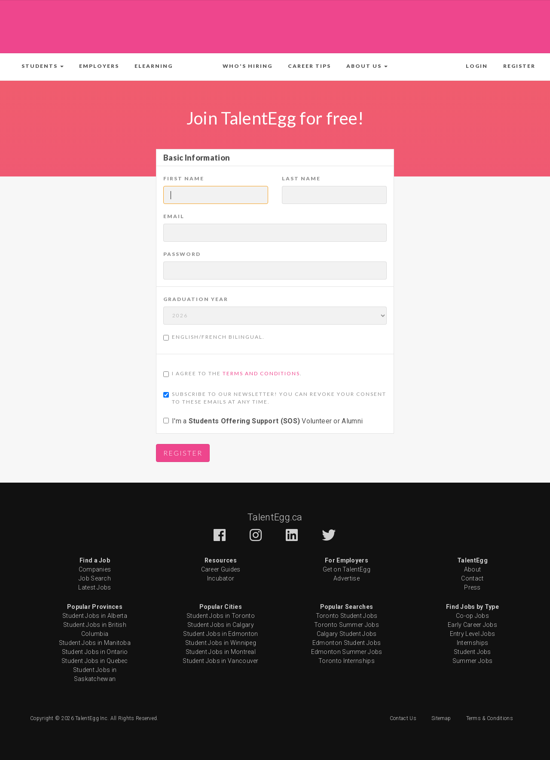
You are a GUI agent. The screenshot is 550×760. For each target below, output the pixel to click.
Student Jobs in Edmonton (220, 633)
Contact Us (403, 718)
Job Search (95, 578)
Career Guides (221, 569)
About (472, 569)
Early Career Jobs (472, 624)
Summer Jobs (472, 660)
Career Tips (309, 66)
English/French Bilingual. (214, 337)
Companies (95, 569)
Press (472, 587)
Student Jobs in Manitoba (95, 642)
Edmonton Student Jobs (346, 642)
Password (182, 254)
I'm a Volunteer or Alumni (263, 421)
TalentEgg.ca (275, 517)
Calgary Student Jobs (347, 633)
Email (173, 216)
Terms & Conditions (489, 718)
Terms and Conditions (261, 373)
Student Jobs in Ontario (95, 651)
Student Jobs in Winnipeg (220, 642)
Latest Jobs (94, 587)
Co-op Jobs (472, 615)
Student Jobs (472, 651)
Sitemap (441, 718)
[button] (42, 66)
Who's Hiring (247, 66)
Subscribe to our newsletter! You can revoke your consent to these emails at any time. (274, 398)
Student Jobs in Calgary (220, 624)
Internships (472, 642)
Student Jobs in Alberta (94, 615)
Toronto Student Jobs (347, 615)
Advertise (346, 578)
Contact (472, 578)
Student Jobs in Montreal (221, 651)
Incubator (221, 578)
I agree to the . (232, 373)
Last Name (301, 178)
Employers (99, 66)
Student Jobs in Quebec (94, 660)
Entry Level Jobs (472, 633)
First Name (183, 178)
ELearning (153, 66)
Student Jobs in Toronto (220, 615)
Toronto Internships (346, 660)
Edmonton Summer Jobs (346, 651)
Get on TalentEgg (346, 569)
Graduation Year (195, 299)
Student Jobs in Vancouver (221, 660)
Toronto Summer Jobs (346, 624)
